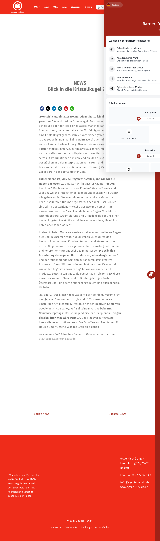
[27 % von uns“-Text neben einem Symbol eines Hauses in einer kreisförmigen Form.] (24, 455)
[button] (149, 7)
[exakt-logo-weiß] (17, 2)
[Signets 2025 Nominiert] (133, 496)
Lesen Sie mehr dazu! (20, 495)
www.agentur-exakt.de (134, 487)
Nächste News (117, 413)
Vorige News (41, 413)
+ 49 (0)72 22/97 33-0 (138, 475)
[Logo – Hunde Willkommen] (21, 504)
